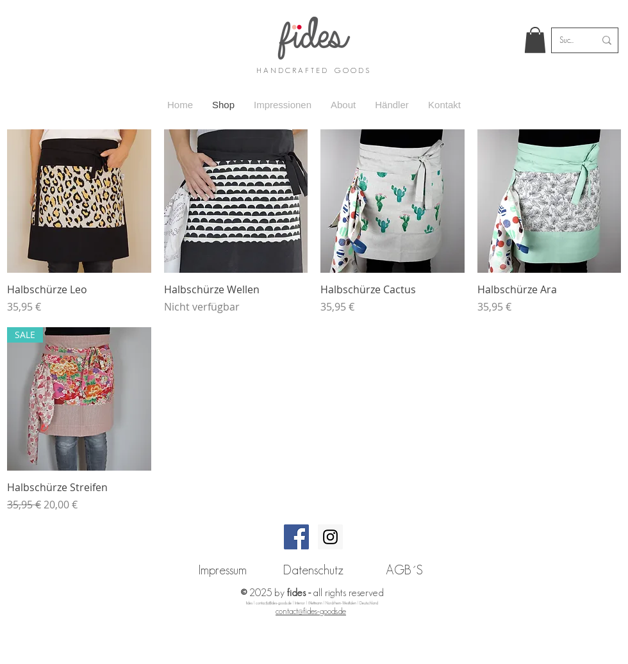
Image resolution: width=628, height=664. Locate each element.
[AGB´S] (404, 569)
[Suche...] (567, 40)
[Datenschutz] (313, 569)
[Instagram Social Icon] (330, 536)
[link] (535, 40)
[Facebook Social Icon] (296, 536)
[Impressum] (222, 569)
